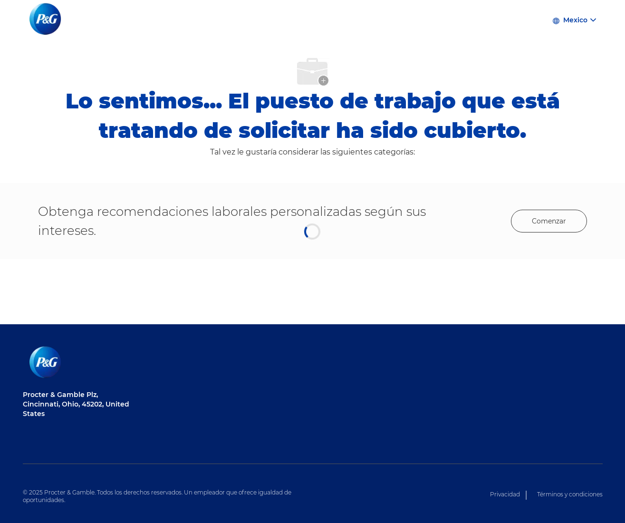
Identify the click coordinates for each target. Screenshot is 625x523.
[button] (574, 19)
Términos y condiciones (570, 494)
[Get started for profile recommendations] (549, 221)
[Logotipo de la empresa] (46, 19)
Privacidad (505, 494)
